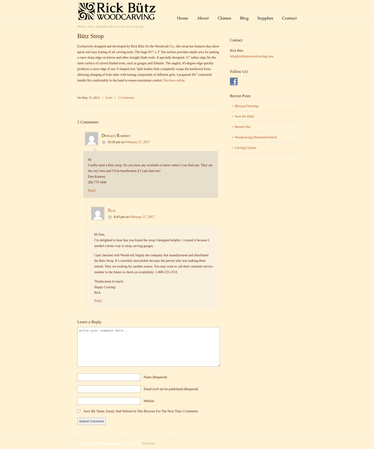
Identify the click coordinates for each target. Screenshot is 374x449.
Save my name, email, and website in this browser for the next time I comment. (141, 411)
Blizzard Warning (246, 106)
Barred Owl (242, 127)
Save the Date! (244, 116)
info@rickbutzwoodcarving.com (251, 56)
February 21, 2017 (137, 142)
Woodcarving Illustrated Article (256, 137)
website (149, 401)
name (155, 377)
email (171, 389)
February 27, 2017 (142, 217)
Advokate (148, 443)
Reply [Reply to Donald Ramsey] (92, 190)
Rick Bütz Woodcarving (119, 10)
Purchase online (174, 80)
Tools (108, 97)
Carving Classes (245, 148)
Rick (112, 210)
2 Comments (126, 97)
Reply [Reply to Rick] (98, 301)
